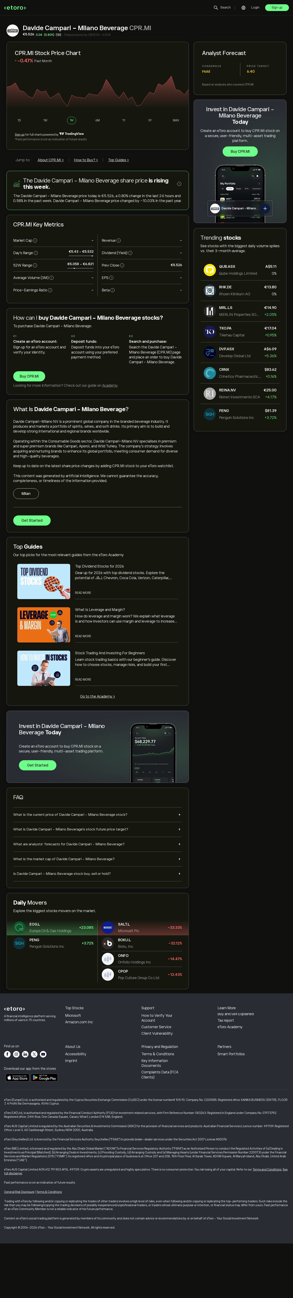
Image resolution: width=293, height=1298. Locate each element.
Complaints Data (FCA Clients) (159, 1131)
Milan (26, 493)
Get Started (32, 520)
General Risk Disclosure (19, 1246)
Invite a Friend (229, 1084)
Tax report (226, 1049)
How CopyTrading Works (238, 1018)
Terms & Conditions (157, 1110)
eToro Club (226, 1097)
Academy (109, 385)
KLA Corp (73, 1018)
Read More (83, 592)
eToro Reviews (76, 1091)
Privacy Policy (152, 1091)
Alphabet (72, 1031)
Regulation (150, 1097)
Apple (69, 1024)
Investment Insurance (236, 1104)
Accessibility (75, 1110)
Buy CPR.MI (240, 152)
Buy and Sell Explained (236, 1042)
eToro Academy (230, 1055)
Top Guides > (118, 160)
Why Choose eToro (80, 1084)
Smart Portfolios (231, 1110)
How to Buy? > (86, 160)
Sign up (277, 7)
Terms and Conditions (267, 1224)
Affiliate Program (231, 1091)
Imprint (71, 1117)
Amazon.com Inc (79, 1051)
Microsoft (73, 1044)
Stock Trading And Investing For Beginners (110, 653)
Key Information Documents (154, 1119)
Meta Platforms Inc (81, 1037)
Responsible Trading (234, 1024)
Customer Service (156, 1055)
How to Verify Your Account (156, 1046)
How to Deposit (154, 1024)
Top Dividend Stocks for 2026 (99, 566)
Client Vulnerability (157, 1062)
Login (255, 7)
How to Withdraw (156, 1031)
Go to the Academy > (97, 696)
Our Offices (74, 1104)
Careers (71, 1097)
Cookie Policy (152, 1084)
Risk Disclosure (153, 1104)
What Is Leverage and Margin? (100, 610)
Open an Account (155, 1037)
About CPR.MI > (51, 160)
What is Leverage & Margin (234, 1033)
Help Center (151, 1018)
